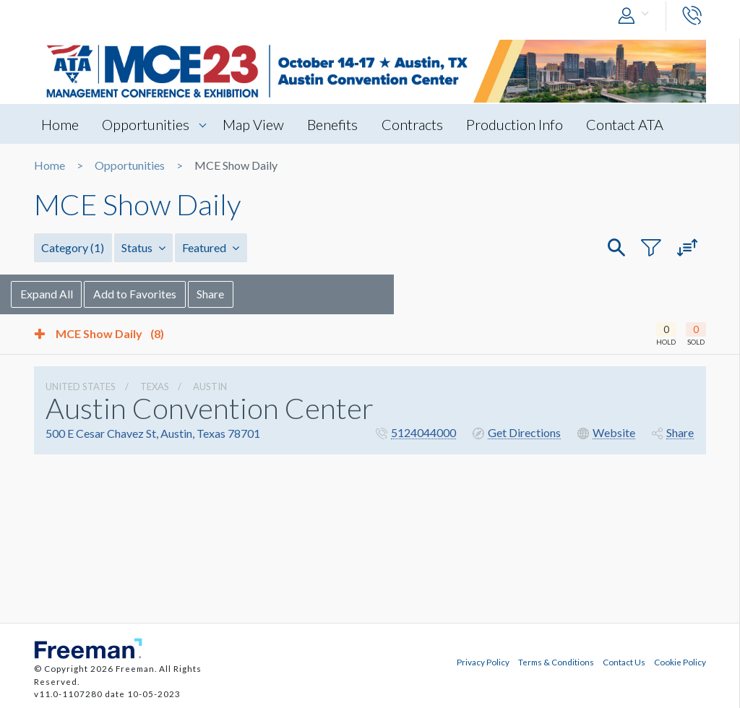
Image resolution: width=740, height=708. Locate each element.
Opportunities (146, 124)
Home (60, 124)
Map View (254, 124)
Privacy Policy (483, 662)
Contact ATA (628, 124)
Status (143, 247)
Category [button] (72, 247)
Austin (210, 386)
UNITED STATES (81, 386)
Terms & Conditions (556, 662)
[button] (636, 16)
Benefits (334, 124)
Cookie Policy (680, 662)
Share (235, 294)
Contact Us (624, 662)
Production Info (517, 124)
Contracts (414, 124)
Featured (209, 247)
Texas (154, 386)
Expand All (69, 294)
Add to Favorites (158, 294)
